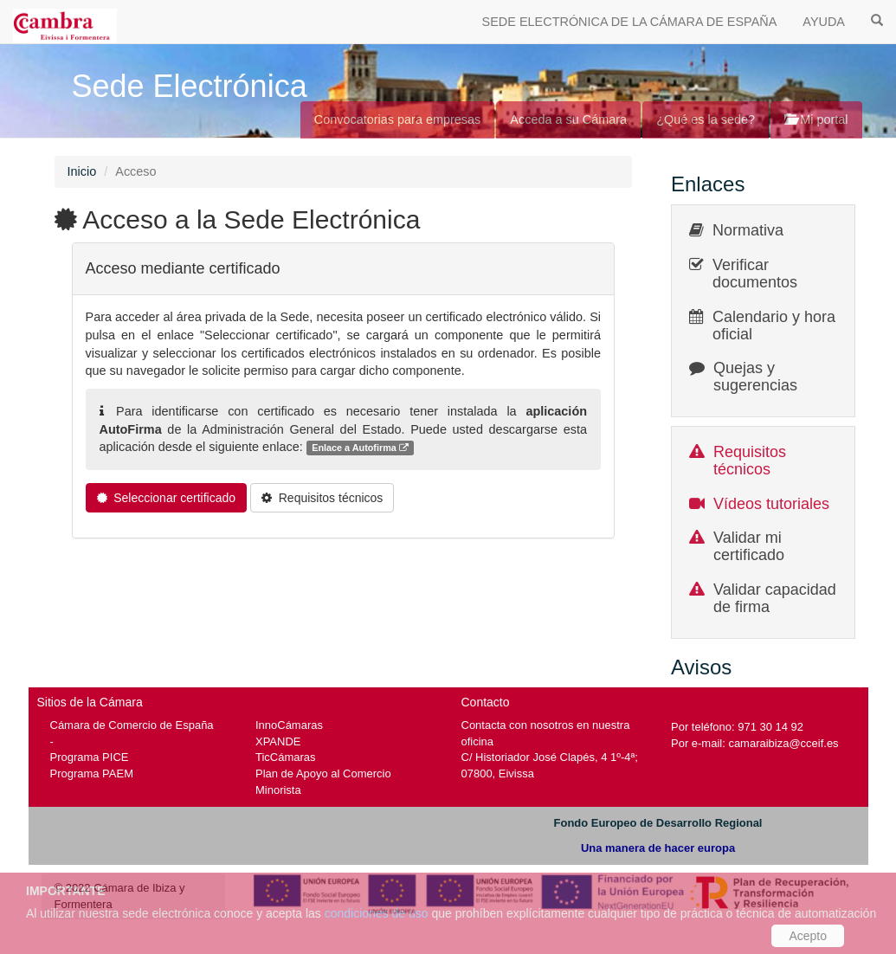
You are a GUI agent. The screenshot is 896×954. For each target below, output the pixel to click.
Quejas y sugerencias (755, 376)
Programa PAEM (91, 773)
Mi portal (816, 119)
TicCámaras (285, 757)
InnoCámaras (289, 725)
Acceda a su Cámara (568, 119)
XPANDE (277, 741)
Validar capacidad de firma (774, 598)
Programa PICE (89, 757)
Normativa (747, 230)
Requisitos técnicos (749, 460)
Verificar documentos (754, 273)
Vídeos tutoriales (771, 503)
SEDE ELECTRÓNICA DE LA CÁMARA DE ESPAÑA (629, 22)
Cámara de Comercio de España (132, 725)
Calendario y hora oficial (773, 325)
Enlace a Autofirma (360, 448)
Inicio (82, 171)
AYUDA (824, 22)
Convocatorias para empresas (397, 119)
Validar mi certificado (748, 546)
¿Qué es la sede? (705, 119)
